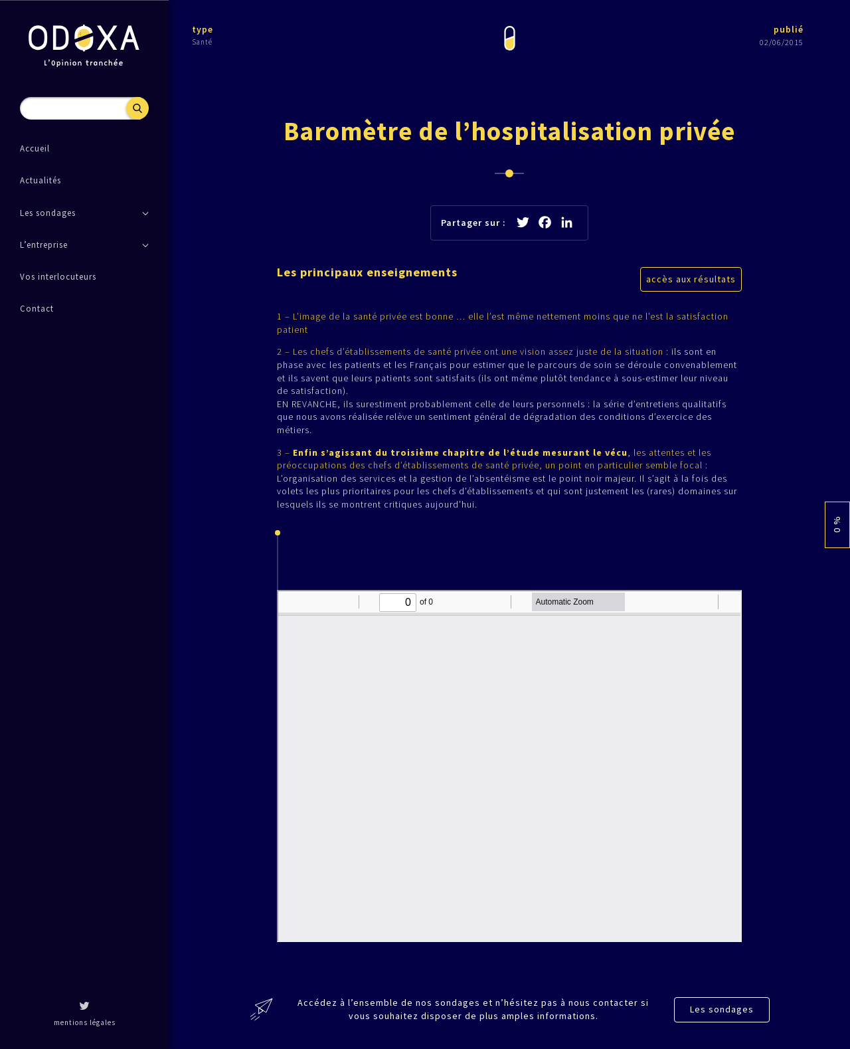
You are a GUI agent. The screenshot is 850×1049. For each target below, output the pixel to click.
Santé (202, 42)
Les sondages (722, 1009)
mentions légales (85, 1022)
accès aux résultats (691, 279)
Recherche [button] (137, 108)
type (202, 29)
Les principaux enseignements (367, 272)
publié (789, 29)
